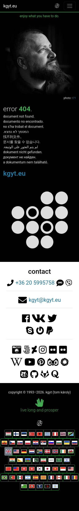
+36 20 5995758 (34, 282)
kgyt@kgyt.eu (45, 300)
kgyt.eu (10, 5)
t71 (74, 98)
